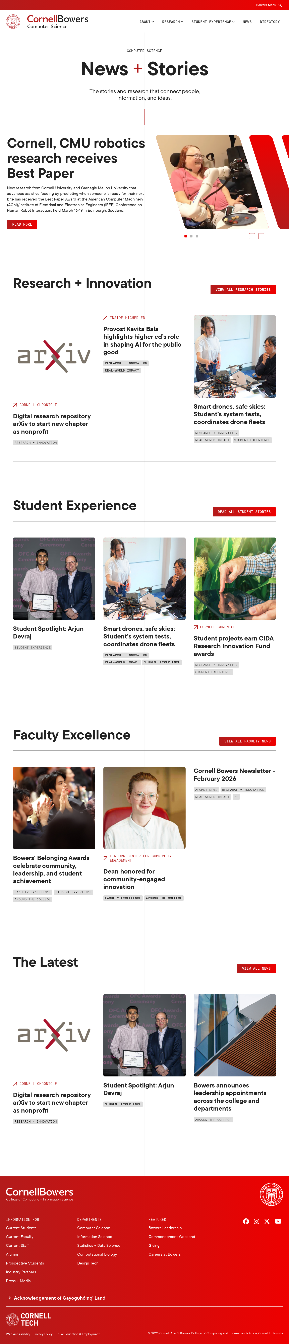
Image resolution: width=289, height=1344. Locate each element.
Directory (270, 21)
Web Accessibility (18, 1334)
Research (171, 21)
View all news (256, 968)
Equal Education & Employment (78, 1334)
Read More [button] (22, 224)
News (247, 21)
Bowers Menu (266, 5)
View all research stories (243, 289)
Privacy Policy (43, 1334)
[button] (252, 236)
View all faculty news (247, 741)
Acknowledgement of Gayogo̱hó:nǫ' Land (60, 1298)
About (145, 21)
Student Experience (211, 21)
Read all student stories (244, 511)
